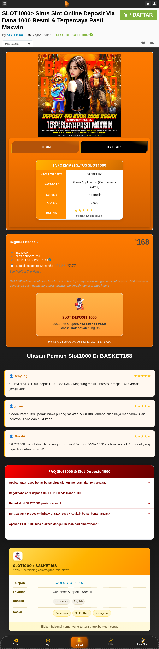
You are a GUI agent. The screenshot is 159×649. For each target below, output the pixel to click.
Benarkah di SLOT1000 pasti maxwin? (35, 503)
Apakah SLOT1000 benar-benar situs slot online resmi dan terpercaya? (58, 482)
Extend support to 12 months (46, 266)
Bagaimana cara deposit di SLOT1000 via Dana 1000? (45, 493)
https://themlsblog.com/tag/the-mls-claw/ (41, 570)
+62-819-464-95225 (68, 583)
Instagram (102, 613)
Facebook (62, 613)
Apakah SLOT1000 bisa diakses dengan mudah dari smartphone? (54, 524)
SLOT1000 (15, 35)
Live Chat (142, 642)
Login (48, 642)
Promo (16, 642)
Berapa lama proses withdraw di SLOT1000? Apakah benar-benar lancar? (59, 513)
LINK (110, 642)
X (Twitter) (82, 613)
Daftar (79, 642)
